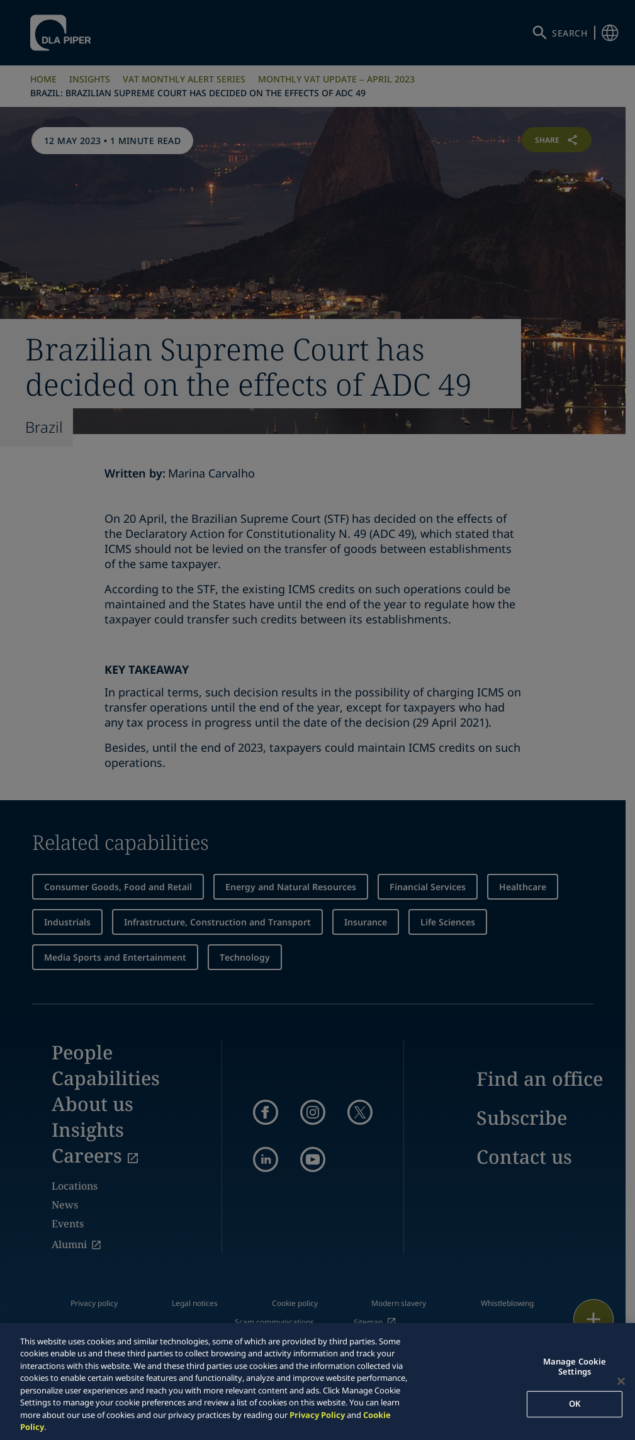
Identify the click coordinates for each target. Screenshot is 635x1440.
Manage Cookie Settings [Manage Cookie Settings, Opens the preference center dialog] (575, 1366)
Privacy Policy (317, 1414)
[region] (317, 1381)
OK (574, 1403)
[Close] (621, 1381)
